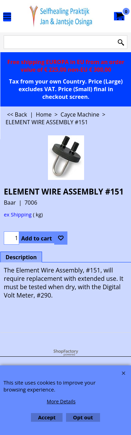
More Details (61, 401)
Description (21, 257)
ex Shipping (18, 214)
